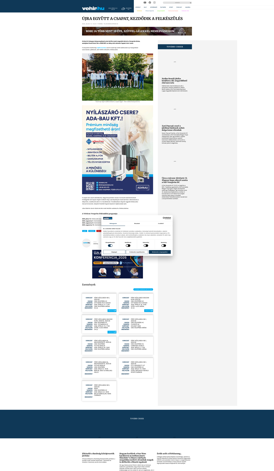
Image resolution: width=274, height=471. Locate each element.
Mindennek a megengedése (160, 252)
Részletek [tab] (137, 223)
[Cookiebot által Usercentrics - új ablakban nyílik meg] (164, 218)
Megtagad (114, 252)
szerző (94, 241)
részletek (111, 310)
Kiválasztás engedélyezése (137, 252)
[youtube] (145, 2)
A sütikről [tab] (161, 223)
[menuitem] (138, 7)
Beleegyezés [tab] (113, 223)
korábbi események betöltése (143, 289)
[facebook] (150, 2)
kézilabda (91, 231)
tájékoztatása (101, 48)
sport (84, 231)
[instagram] (154, 2)
